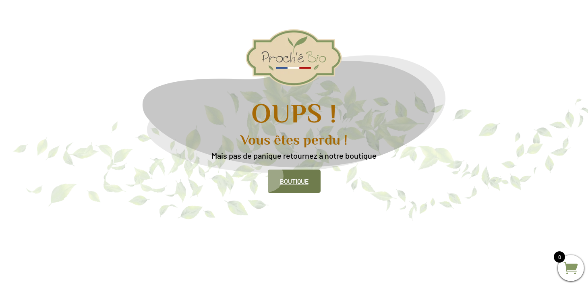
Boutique (294, 181)
